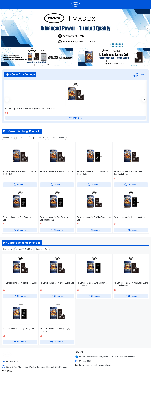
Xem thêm (139, 74)
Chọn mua (75, 118)
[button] (7, 138)
